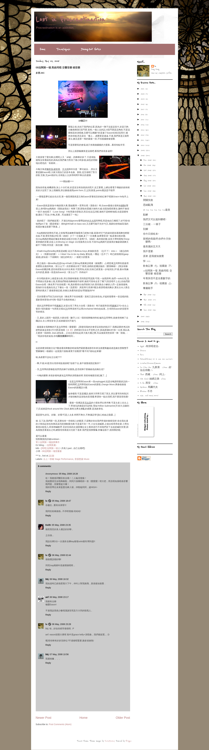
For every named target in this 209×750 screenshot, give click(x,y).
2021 (143, 89)
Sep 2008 (148, 175)
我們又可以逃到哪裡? (154, 219)
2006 (143, 321)
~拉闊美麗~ (51, 445)
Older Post (123, 717)
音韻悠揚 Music (82, 459)
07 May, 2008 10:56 (59, 654)
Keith (48, 525)
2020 (143, 94)
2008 (143, 155)
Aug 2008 (148, 180)
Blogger (129, 741)
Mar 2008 (148, 300)
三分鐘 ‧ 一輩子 (152, 224)
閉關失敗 (148, 200)
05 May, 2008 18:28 (68, 474)
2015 (143, 119)
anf (47, 597)
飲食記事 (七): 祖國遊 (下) (157, 266)
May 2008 (148, 196)
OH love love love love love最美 (156, 210)
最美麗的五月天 (151, 246)
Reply (48, 491)
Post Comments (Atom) (60, 724)
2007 (143, 316)
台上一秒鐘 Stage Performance (58, 459)
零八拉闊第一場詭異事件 (48, 442)
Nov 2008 (148, 165)
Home (42, 49)
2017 (143, 109)
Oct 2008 (148, 170)
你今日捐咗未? (151, 234)
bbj (47, 579)
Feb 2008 (148, 305)
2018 (143, 104)
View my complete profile (161, 73)
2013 (143, 130)
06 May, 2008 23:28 (61, 624)
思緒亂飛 (148, 205)
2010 (143, 145)
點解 (145, 215)
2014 (143, 125)
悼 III (146, 261)
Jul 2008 (148, 186)
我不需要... (148, 251)
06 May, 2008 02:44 (61, 555)
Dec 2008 (148, 160)
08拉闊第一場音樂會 (52, 451)
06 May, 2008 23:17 (59, 597)
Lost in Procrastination (70, 19)
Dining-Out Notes (91, 49)
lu (46, 501)
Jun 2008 (148, 191)
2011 (143, 140)
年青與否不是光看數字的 (156, 278)
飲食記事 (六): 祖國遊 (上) (157, 283)
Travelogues (63, 49)
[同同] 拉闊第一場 (49, 448)
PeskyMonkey (110, 741)
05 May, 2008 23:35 (61, 525)
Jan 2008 (148, 310)
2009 (143, 150)
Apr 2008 (148, 294)
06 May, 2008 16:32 (59, 579)
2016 (143, 114)
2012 (143, 135)
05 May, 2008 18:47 (61, 501)
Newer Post (43, 717)
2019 (143, 99)
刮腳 (145, 229)
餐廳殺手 (148, 288)
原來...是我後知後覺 (153, 256)
